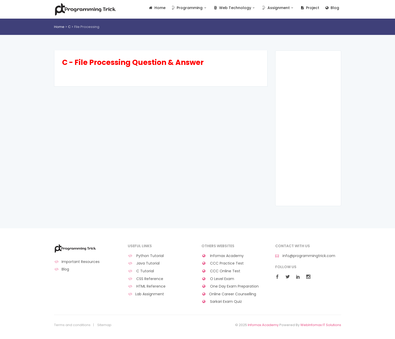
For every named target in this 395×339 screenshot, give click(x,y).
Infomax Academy (223, 255)
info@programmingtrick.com (305, 255)
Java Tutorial (144, 263)
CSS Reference (145, 278)
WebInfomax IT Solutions (320, 324)
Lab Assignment (146, 294)
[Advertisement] (308, 128)
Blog (331, 7)
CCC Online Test (221, 271)
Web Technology (234, 7)
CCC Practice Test (223, 263)
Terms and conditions (72, 325)
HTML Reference (147, 286)
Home (157, 7)
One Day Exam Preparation (230, 286)
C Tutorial (141, 271)
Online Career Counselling (229, 294)
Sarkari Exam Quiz (222, 301)
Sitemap (104, 325)
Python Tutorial (146, 255)
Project (309, 7)
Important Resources (77, 261)
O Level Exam (218, 278)
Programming (189, 7)
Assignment (278, 7)
